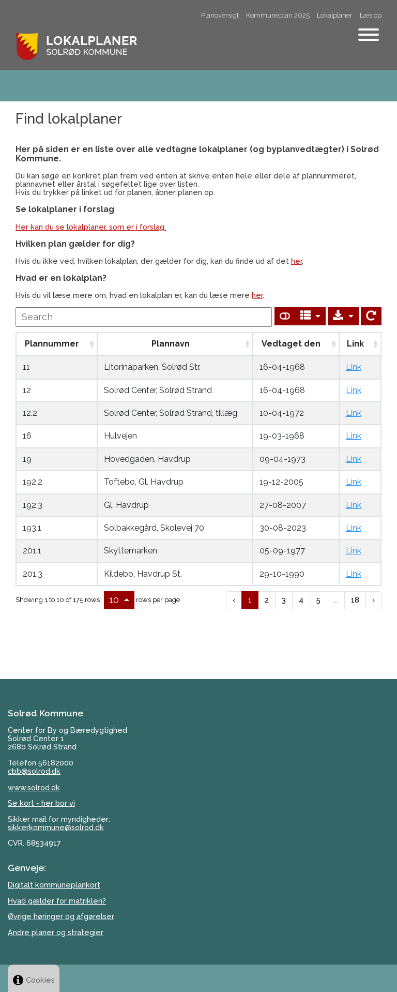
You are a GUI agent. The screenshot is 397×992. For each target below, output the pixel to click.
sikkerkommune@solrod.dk (56, 827)
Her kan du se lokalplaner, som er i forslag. (91, 226)
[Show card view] (284, 316)
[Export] (343, 316)
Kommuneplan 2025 (278, 15)
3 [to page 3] (284, 599)
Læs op (370, 15)
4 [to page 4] (301, 599)
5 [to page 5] (318, 599)
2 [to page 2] (267, 599)
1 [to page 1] (250, 599)
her (296, 261)
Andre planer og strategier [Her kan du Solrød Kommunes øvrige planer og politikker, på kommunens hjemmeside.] (55, 932)
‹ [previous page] (234, 599)
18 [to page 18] (355, 599)
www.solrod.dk (34, 787)
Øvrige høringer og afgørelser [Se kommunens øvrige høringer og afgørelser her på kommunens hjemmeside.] (61, 916)
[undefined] (144, 317)
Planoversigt (220, 15)
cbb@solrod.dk (34, 770)
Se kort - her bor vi (41, 803)
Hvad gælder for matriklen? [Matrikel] (57, 900)
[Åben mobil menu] (368, 36)
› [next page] (373, 599)
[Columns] (310, 316)
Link (353, 367)
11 (26, 367)
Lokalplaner (335, 15)
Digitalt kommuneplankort (54, 884)
